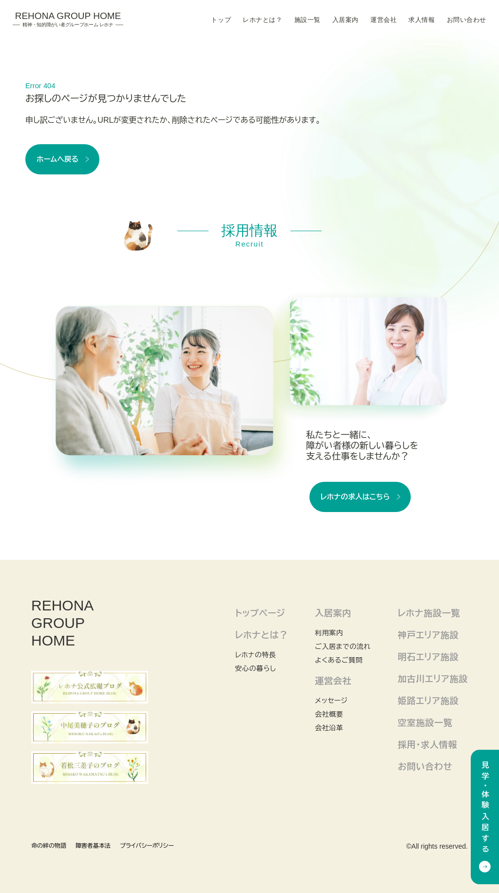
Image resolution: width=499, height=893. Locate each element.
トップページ (260, 613)
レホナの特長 (255, 655)
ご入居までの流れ (343, 646)
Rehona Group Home (68, 19)
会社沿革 (329, 728)
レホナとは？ (262, 20)
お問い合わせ (466, 20)
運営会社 (383, 20)
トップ (221, 20)
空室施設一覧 (425, 723)
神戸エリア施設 (428, 635)
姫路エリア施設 (428, 701)
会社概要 (329, 714)
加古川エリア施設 (433, 679)
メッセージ (331, 700)
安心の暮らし (255, 668)
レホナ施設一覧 (429, 613)
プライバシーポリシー (147, 845)
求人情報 (421, 20)
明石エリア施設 (428, 657)
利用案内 (329, 633)
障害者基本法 (93, 845)
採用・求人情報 (427, 745)
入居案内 (345, 20)
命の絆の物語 (48, 845)
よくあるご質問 (339, 660)
